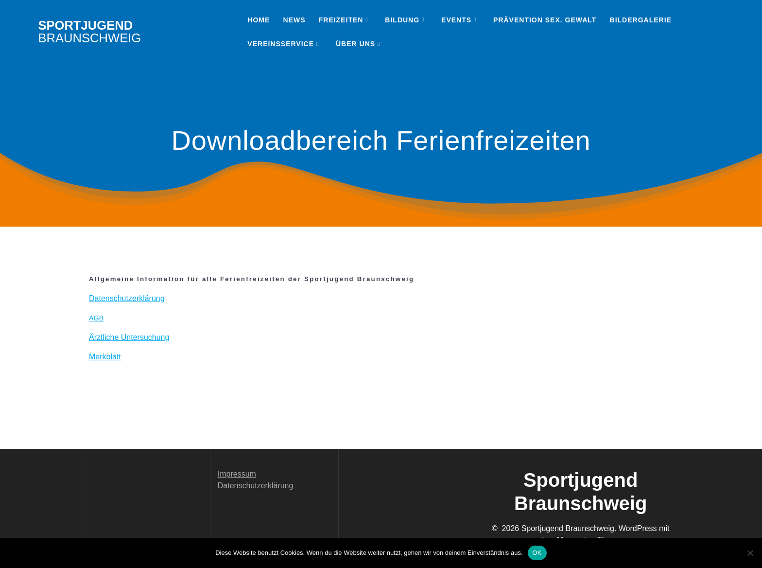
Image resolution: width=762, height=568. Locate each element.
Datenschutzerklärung (256, 485)
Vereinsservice (280, 44)
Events (456, 20)
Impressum (237, 474)
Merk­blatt (105, 357)
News (294, 20)
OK (537, 552)
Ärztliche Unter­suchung (129, 337)
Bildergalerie (641, 20)
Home (258, 20)
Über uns (355, 44)
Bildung (402, 20)
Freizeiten (341, 20)
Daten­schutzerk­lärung (127, 298)
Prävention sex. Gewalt (544, 20)
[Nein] (750, 553)
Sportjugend (89, 31)
